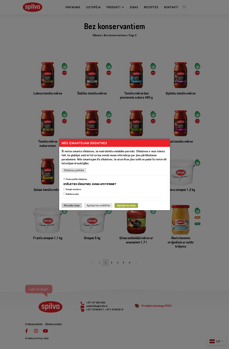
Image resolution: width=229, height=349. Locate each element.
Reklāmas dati (71, 194)
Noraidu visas (72, 205)
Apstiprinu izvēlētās (98, 205)
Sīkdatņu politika (74, 170)
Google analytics (72, 189)
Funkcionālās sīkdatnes (75, 179)
